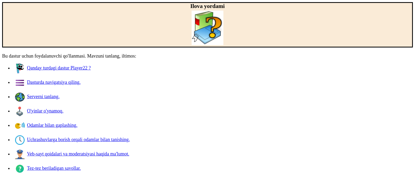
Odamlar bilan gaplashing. (46, 125)
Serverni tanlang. (37, 96)
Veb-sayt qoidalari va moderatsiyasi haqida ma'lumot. (72, 154)
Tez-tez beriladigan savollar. (48, 168)
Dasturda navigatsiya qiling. (47, 82)
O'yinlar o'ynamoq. (39, 111)
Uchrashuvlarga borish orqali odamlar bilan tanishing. (72, 139)
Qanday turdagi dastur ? (53, 68)
